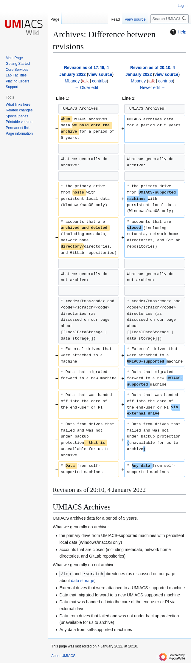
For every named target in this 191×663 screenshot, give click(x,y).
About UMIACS (63, 655)
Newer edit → (152, 87)
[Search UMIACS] (169, 18)
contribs (99, 81)
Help (177, 32)
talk (85, 81)
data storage (82, 580)
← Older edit (86, 87)
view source (100, 74)
